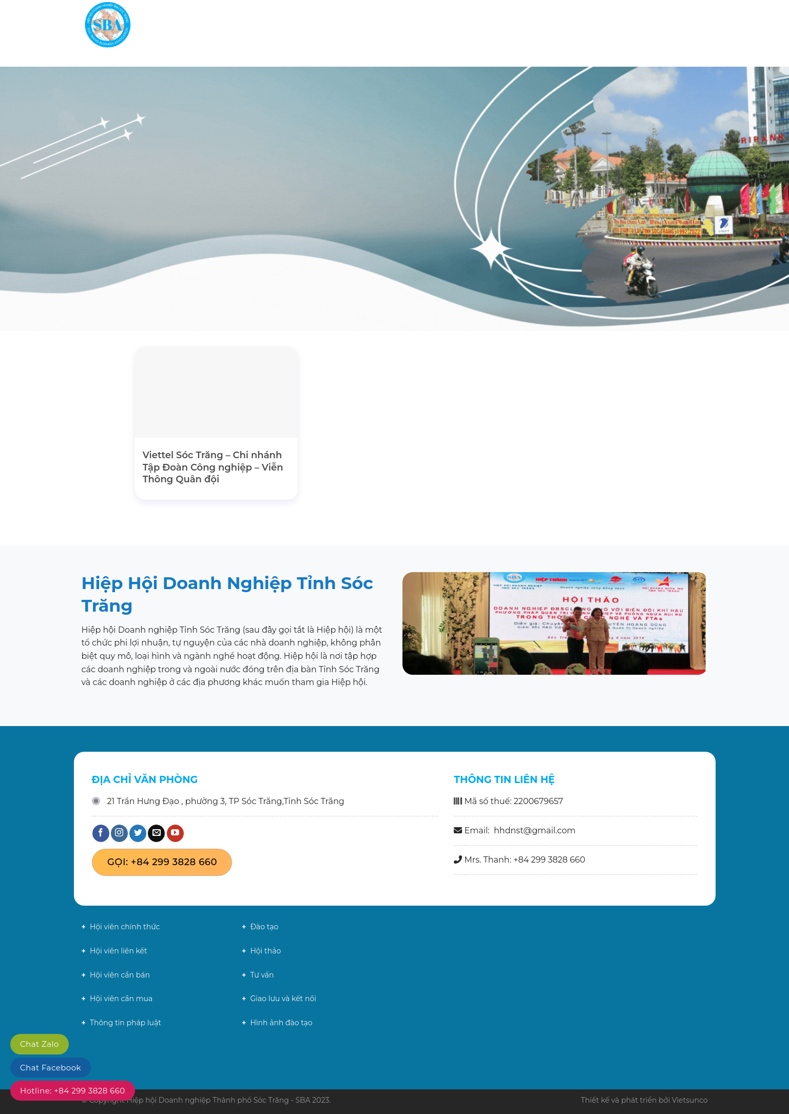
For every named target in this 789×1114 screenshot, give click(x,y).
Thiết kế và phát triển (619, 1100)
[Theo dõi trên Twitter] (137, 833)
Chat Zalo (39, 1044)
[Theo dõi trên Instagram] (119, 833)
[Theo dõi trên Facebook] (100, 833)
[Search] (703, 25)
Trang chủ (403, 25)
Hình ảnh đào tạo (281, 1022)
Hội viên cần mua (121, 998)
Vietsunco (690, 1100)
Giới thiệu (456, 25)
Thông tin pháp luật (125, 1022)
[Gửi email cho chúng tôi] (156, 833)
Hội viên (509, 25)
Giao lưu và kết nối (283, 998)
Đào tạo (264, 926)
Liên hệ (672, 25)
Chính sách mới (614, 25)
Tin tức (556, 25)
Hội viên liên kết (118, 950)
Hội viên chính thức (125, 926)
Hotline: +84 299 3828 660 (72, 1091)
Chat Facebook (50, 1067)
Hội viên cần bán (120, 975)
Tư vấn (262, 975)
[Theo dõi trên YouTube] (175, 833)
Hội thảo (265, 950)
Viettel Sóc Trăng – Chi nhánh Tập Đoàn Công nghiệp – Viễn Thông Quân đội (213, 467)
